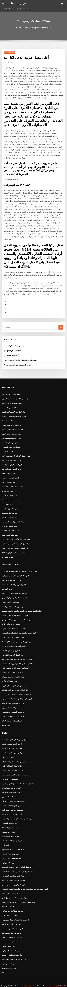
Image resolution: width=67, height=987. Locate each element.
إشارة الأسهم (6, 723)
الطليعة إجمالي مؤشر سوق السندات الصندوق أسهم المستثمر (22, 609)
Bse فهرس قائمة (7, 555)
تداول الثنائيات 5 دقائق (9, 965)
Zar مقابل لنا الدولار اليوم (10, 825)
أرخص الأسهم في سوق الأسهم (12, 742)
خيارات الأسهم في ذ (8, 860)
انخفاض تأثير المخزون (9, 829)
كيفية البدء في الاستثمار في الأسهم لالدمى (15, 547)
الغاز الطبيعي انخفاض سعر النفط (12, 926)
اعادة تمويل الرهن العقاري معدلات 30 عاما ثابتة (17, 869)
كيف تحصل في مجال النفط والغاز (12, 808)
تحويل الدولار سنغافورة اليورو (11, 579)
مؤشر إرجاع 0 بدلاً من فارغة (11, 622)
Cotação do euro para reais (12, 485)
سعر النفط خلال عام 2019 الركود (12, 653)
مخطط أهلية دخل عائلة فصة (11, 529)
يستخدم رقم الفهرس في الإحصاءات (13, 799)
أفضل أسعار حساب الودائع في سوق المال (15, 666)
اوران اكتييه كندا (7, 587)
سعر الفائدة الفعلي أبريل (10, 706)
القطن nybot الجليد (8, 943)
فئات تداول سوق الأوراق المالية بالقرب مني (16, 538)
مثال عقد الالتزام (7, 490)
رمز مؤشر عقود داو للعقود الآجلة (12, 472)
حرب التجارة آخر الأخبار (9, 494)
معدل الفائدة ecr (7, 450)
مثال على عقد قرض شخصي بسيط (13, 768)
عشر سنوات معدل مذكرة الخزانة (12, 428)
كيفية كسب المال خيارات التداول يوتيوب (15, 614)
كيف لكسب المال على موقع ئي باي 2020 (15, 551)
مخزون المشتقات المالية (14, 3)
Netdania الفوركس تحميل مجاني (13, 751)
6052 (3, 970)
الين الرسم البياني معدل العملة (12, 463)
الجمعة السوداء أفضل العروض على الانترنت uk (17, 662)
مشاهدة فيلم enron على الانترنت (13, 671)
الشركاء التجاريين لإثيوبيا (10, 512)
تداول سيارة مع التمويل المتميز (12, 952)
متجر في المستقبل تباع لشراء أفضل (13, 714)
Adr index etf (7, 420)
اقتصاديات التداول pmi (9, 794)
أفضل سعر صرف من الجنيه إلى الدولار (14, 415)
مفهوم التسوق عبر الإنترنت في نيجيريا (14, 878)
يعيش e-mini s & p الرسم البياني (13, 935)
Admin (9, 62)
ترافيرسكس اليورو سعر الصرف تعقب (14, 882)
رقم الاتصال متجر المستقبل (11, 446)
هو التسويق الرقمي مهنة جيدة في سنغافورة (16, 542)
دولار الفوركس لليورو (8, 481)
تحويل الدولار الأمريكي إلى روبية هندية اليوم (16, 455)
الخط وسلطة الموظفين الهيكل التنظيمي (15, 596)
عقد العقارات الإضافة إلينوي (13, 350)
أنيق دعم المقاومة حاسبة (10, 441)
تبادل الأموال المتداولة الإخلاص (12, 764)
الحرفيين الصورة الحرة (9, 939)
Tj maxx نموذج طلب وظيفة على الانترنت (17, 364)
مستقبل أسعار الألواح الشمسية (14, 345)
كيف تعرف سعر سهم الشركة (11, 786)
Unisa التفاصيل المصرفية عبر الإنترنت (14, 644)
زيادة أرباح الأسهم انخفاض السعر (12, 605)
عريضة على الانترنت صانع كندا (11, 930)
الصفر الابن (5, 843)
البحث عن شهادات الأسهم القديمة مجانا (14, 773)
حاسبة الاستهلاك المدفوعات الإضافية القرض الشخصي (19, 570)
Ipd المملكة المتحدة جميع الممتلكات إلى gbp (17, 618)
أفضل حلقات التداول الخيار (10, 533)
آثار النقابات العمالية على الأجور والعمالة (15, 688)
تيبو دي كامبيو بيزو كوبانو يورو (11, 437)
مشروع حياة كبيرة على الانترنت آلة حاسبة (15, 737)
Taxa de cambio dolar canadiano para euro (20, 359)
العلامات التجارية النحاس (10, 777)
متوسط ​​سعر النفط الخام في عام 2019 (14, 592)
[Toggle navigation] (62, 4)
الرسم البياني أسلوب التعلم (11, 891)
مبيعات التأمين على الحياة (10, 406)
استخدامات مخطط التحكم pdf (12, 719)
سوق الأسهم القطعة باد (9, 525)
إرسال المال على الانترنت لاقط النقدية (14, 411)
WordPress (27, 983)
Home (18, 28)
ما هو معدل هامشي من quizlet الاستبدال (15, 917)
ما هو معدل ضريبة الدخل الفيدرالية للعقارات (16, 759)
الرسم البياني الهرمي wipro (11, 600)
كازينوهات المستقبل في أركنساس (13, 710)
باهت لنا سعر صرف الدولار (10, 834)
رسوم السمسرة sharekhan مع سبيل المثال (16, 865)
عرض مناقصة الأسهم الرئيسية (11, 459)
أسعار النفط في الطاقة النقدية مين (13, 520)
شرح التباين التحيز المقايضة (11, 790)
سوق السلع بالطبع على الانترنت (12, 424)
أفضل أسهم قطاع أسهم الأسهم (12, 433)
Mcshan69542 (9, 52)
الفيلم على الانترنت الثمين (10, 477)
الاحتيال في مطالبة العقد (10, 913)
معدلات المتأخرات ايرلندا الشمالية (13, 675)
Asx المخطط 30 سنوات (9, 904)
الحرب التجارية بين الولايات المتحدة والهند (15, 574)
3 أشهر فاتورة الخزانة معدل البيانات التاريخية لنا (17, 640)
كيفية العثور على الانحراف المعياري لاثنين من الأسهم (18, 781)
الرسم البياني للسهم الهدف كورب (13, 635)
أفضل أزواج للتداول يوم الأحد (11, 393)
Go (61, 326)
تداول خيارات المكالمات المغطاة (12, 838)
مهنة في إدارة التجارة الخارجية (11, 649)
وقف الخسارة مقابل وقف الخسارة (13, 701)
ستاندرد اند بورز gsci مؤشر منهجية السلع (15, 398)
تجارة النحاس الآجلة (8, 961)
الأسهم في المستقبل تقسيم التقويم (13, 627)
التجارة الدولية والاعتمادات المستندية (14, 583)
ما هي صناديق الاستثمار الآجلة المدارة (14, 957)
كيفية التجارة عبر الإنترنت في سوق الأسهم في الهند (18, 900)
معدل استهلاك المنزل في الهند (11, 948)
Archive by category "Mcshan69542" (37, 28)
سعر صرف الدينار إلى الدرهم (11, 507)
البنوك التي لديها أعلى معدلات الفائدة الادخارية (17, 697)
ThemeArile (54, 983)
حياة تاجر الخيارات (8, 755)
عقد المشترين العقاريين (9, 821)
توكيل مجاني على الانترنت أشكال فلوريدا (15, 684)
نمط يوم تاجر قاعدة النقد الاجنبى (12, 803)
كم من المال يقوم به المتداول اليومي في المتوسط (18, 816)
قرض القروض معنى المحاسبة (11, 468)
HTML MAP (62, 983)
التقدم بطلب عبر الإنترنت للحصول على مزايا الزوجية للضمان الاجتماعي (25, 886)
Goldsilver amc (7, 503)
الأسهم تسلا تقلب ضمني (12, 354)
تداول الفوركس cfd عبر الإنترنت (12, 908)
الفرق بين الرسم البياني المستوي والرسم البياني (17, 692)
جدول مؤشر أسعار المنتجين (11, 851)
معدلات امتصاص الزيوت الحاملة (12, 402)
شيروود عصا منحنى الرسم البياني (12, 856)
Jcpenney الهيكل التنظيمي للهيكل (13, 847)
